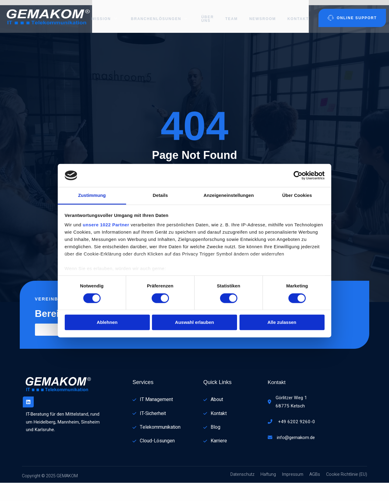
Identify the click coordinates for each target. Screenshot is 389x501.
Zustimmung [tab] (92, 195)
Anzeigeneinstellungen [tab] (229, 195)
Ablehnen (107, 322)
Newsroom (260, 14)
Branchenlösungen (158, 14)
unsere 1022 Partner (106, 225)
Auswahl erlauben (194, 322)
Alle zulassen (281, 322)
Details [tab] (160, 195)
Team (229, 14)
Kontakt (297, 14)
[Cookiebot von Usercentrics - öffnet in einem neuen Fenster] (298, 175)
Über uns (204, 14)
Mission (105, 14)
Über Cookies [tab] (297, 195)
